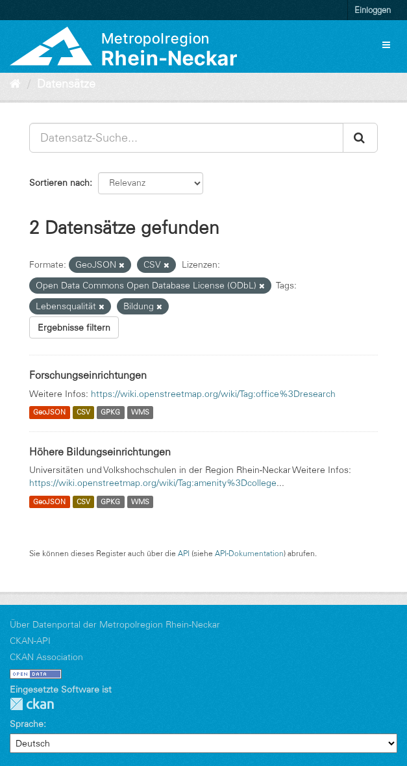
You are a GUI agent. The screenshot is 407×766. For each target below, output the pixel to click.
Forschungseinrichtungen (88, 374)
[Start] (15, 84)
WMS (140, 412)
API (184, 553)
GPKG (110, 412)
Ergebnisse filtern (74, 327)
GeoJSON (49, 412)
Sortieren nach (59, 182)
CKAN (32, 704)
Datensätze (66, 84)
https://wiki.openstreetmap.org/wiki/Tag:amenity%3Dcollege (153, 483)
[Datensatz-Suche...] (186, 138)
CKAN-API (30, 640)
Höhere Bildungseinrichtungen (100, 451)
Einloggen (372, 10)
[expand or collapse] (386, 45)
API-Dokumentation (249, 553)
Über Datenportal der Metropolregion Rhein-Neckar (115, 624)
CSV (83, 412)
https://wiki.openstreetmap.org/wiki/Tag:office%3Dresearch (213, 394)
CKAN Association (46, 657)
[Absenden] (360, 138)
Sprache (26, 724)
